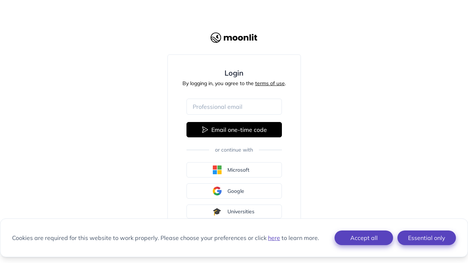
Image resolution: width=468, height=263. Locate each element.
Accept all (364, 237)
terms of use (270, 83)
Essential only (426, 237)
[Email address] (234, 107)
